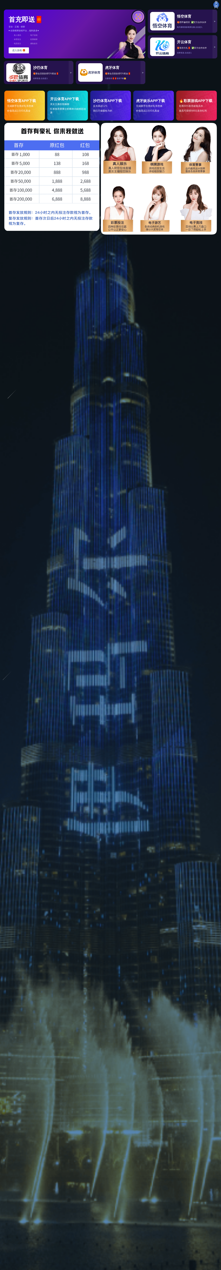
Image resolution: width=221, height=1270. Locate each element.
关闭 (216, 5)
